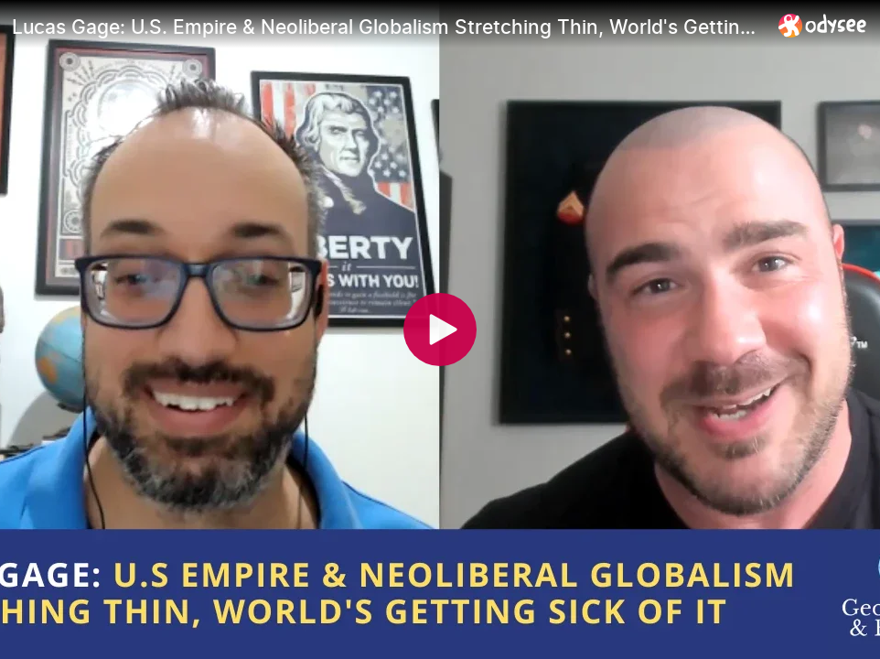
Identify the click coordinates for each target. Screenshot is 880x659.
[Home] (823, 25)
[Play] (440, 329)
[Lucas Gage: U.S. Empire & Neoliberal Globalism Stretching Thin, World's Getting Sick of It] (387, 26)
